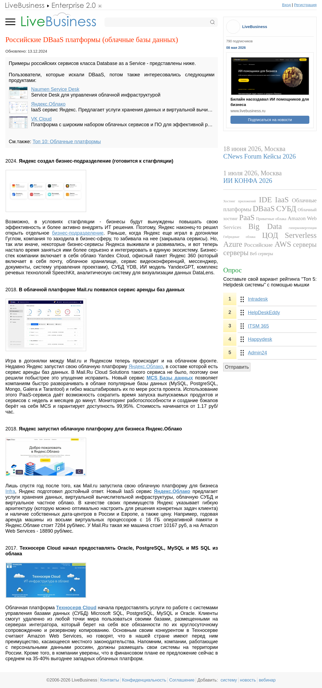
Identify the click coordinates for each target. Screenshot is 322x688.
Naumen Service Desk (55, 89)
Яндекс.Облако (48, 104)
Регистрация (305, 5)
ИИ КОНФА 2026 (247, 180)
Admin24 (257, 352)
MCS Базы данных (170, 378)
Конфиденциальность (144, 679)
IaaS (282, 199)
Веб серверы (261, 253)
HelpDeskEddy (264, 312)
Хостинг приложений (239, 201)
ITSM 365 (258, 326)
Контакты (109, 679)
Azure (232, 244)
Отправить (237, 367)
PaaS (247, 217)
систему (228, 679)
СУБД (286, 208)
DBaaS (264, 208)
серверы (305, 244)
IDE (265, 199)
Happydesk (260, 339)
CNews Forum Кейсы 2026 (259, 156)
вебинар (267, 679)
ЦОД (270, 235)
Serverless (301, 235)
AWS (283, 244)
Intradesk (258, 299)
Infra (10, 491)
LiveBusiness (254, 27)
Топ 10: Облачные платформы (67, 141)
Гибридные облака (239, 237)
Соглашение (181, 679)
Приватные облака (271, 219)
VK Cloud (41, 119)
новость (248, 679)
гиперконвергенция (303, 228)
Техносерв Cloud (76, 607)
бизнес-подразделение (78, 233)
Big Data (265, 226)
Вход (286, 5)
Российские (258, 245)
